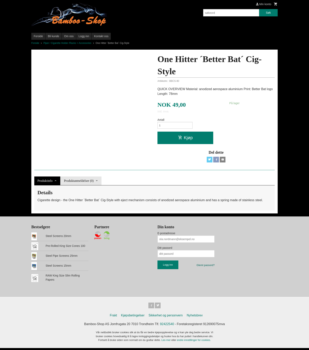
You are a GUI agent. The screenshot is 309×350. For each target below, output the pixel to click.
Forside (38, 36)
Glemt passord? (205, 266)
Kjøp (185, 138)
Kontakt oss (101, 36)
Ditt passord (164, 249)
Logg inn (84, 36)
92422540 (167, 326)
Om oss (69, 36)
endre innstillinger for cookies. (194, 342)
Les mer (166, 342)
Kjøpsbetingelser (132, 317)
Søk (268, 12)
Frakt (113, 317)
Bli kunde (53, 36)
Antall (160, 119)
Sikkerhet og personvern (166, 317)
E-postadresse (166, 234)
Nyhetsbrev (195, 317)
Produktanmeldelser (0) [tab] (79, 182)
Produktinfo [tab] (44, 182)
